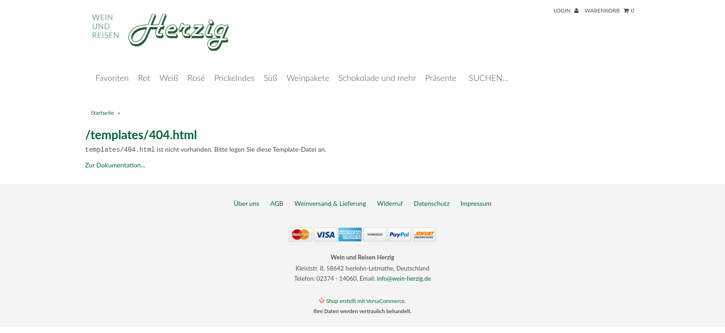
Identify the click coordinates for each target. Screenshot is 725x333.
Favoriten (112, 68)
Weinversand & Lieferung (330, 193)
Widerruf (390, 193)
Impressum (476, 193)
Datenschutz (431, 193)
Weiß (169, 68)
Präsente (440, 68)
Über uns (246, 193)
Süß (270, 68)
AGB (276, 193)
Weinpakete (308, 68)
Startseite (102, 103)
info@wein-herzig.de (404, 268)
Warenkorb (609, 10)
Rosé (196, 68)
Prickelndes (234, 68)
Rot (144, 68)
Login (565, 10)
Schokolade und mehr (377, 68)
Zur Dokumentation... (115, 155)
